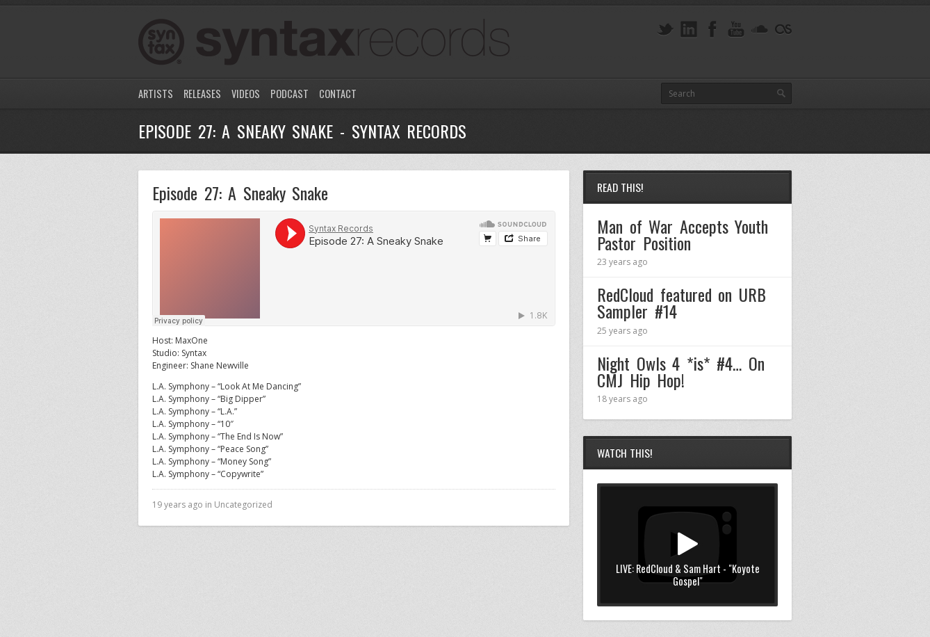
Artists (155, 93)
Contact (338, 93)
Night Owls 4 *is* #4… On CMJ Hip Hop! (681, 371)
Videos (245, 93)
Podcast (289, 93)
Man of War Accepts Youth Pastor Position (682, 234)
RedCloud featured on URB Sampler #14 (681, 302)
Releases (202, 93)
